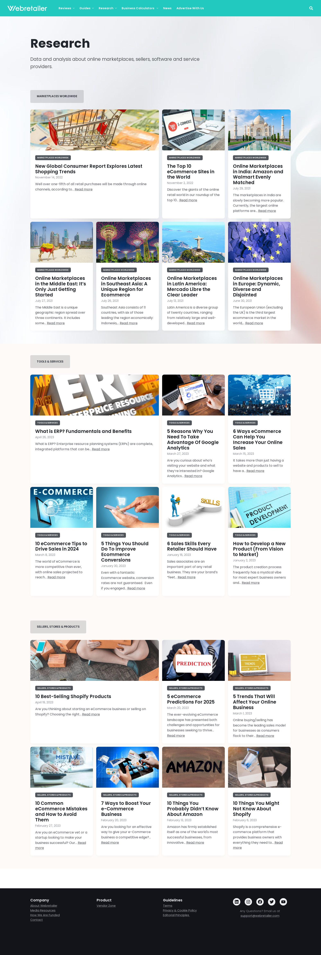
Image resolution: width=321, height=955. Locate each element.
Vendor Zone (106, 906)
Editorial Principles (176, 915)
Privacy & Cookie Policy (180, 910)
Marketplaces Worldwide (57, 96)
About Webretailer (43, 906)
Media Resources (42, 910)
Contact (36, 920)
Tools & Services (50, 362)
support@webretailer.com (260, 916)
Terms (167, 906)
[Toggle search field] (311, 8)
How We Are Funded (45, 915)
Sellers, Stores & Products (58, 627)
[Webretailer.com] (27, 8)
